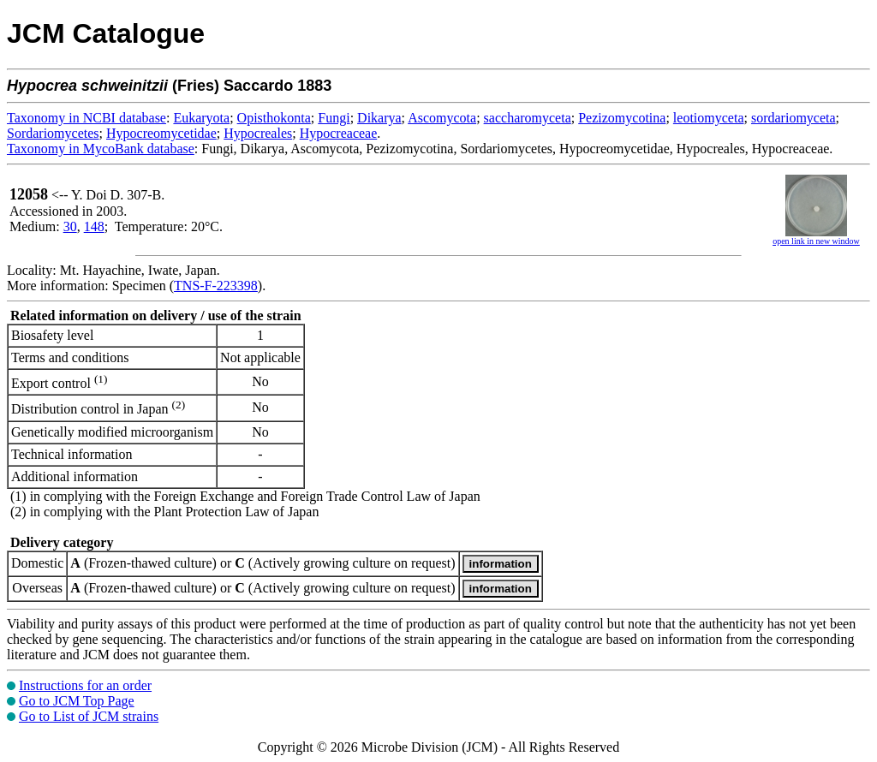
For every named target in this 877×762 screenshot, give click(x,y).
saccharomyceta (527, 117)
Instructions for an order (85, 685)
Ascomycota (442, 117)
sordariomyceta (793, 117)
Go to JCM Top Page (76, 701)
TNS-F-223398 (216, 285)
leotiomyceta (708, 117)
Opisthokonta (274, 117)
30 (70, 226)
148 (94, 226)
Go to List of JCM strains (88, 716)
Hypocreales (258, 133)
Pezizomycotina (621, 117)
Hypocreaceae (339, 133)
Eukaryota (201, 117)
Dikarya (379, 117)
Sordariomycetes (53, 133)
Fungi (333, 117)
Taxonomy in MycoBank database (100, 148)
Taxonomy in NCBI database (86, 117)
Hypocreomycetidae (161, 133)
